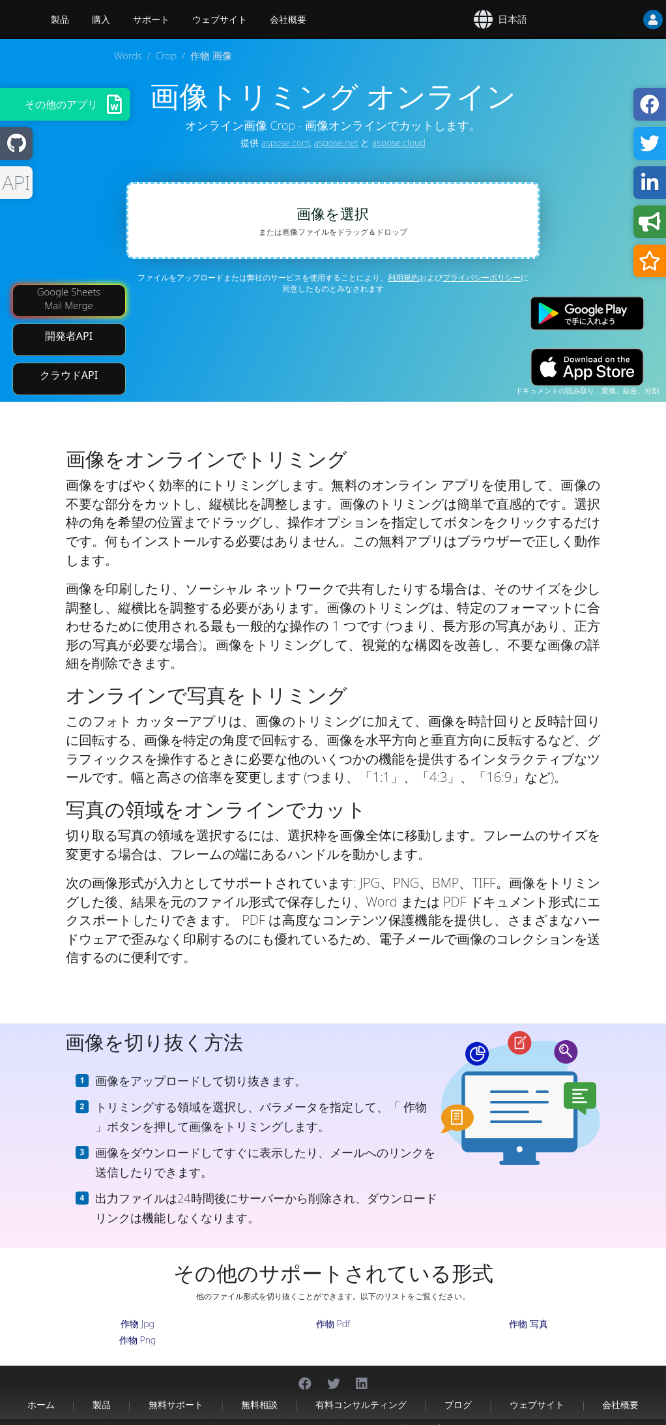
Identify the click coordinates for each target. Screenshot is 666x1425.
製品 (102, 1391)
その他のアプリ (61, 104)
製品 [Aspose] (60, 19)
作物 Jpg (137, 1310)
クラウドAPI (69, 361)
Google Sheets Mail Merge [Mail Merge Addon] (69, 284)
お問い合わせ (465, 1415)
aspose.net (336, 142)
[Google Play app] (587, 300)
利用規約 (403, 277)
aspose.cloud (399, 142)
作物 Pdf (333, 1310)
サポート (151, 19)
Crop (166, 55)
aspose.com (285, 142)
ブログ (458, 1391)
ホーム (41, 1391)
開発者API (69, 322)
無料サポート (176, 1391)
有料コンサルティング (361, 1391)
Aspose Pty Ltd (210, 1415)
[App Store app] (587, 353)
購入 (101, 19)
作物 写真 (528, 1310)
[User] (627, 19)
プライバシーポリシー (481, 277)
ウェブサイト (219, 19)
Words (128, 55)
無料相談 (259, 1391)
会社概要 (288, 19)
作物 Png (137, 1326)
